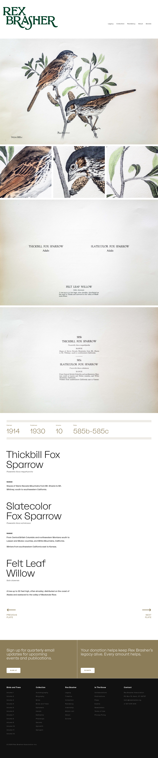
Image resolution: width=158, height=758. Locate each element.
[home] (34, 18)
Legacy (111, 23)
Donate (148, 23)
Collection (120, 23)
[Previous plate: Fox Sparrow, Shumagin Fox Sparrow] (12, 612)
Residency (131, 23)
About (140, 23)
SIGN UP (13, 670)
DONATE (87, 670)
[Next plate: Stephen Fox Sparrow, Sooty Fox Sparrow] (146, 612)
